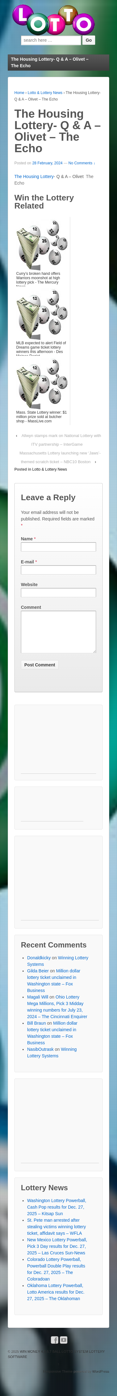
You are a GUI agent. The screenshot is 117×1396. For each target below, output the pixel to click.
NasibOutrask (40, 1056)
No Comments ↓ (81, 163)
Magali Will (37, 1004)
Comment (31, 607)
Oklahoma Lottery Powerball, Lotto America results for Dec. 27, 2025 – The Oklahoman (56, 1299)
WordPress (100, 1379)
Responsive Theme (58, 1379)
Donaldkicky (39, 965)
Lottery (47, 176)
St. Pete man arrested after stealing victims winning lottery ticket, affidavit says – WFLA (56, 1234)
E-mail (27, 561)
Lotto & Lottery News (45, 93)
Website (29, 584)
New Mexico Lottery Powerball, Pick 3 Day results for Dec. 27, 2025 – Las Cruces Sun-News (57, 1254)
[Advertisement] (58, 750)
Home (19, 93)
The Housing (27, 176)
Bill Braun (36, 1030)
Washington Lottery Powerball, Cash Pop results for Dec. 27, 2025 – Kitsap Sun (56, 1215)
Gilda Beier (38, 978)
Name (27, 538)
